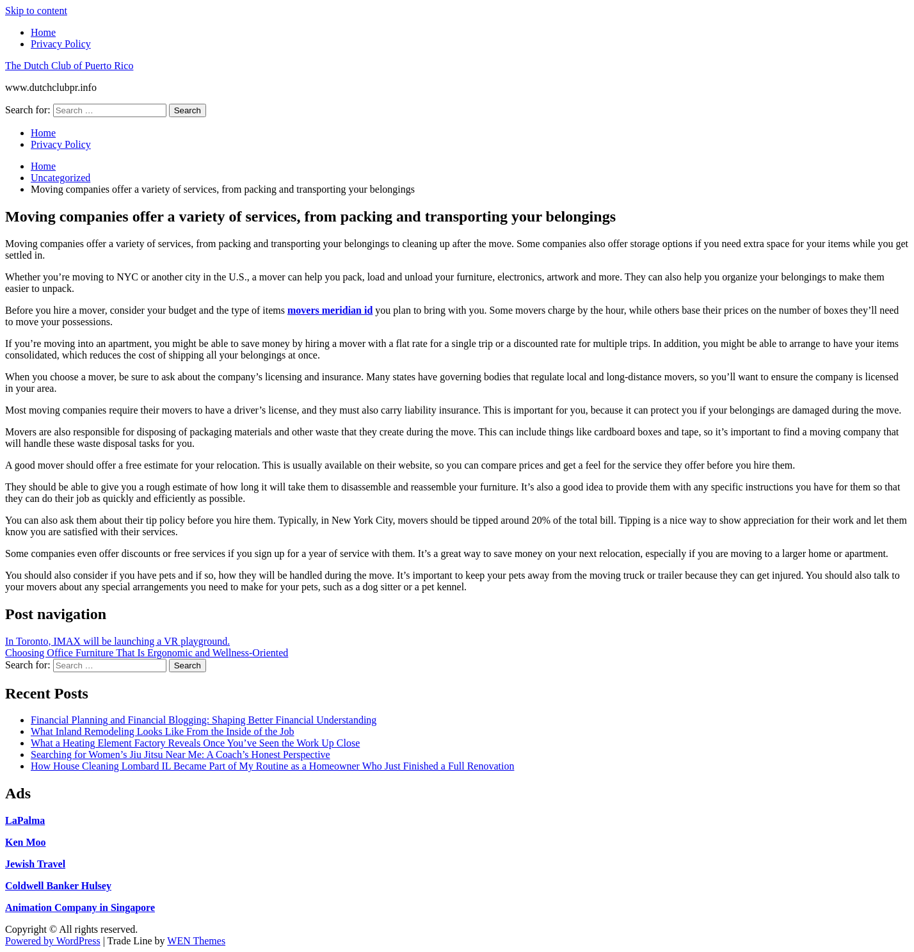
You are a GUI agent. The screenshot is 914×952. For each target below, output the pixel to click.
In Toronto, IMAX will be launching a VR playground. (117, 641)
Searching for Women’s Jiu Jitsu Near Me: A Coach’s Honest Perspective (180, 754)
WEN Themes (196, 940)
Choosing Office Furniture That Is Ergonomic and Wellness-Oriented (146, 652)
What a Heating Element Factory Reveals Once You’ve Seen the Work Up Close (195, 743)
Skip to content (36, 10)
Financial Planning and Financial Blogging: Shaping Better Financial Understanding (203, 719)
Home (43, 32)
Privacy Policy (61, 43)
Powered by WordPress (52, 940)
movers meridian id (330, 310)
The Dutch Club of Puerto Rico (69, 65)
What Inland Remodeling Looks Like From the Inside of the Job (162, 731)
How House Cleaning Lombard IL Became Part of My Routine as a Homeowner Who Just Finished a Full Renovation (272, 766)
